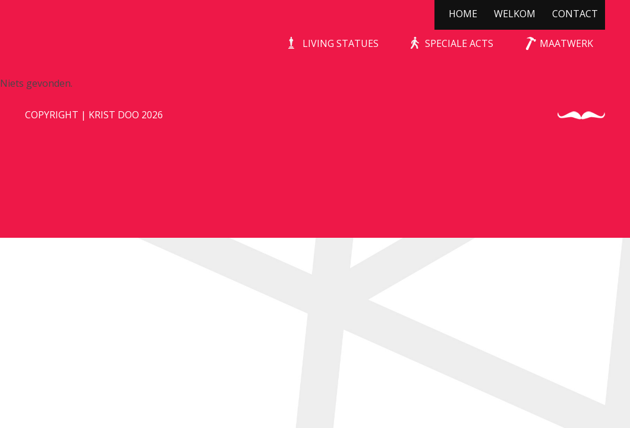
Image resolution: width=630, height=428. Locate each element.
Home (463, 13)
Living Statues (341, 43)
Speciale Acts (459, 43)
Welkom (515, 13)
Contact (575, 13)
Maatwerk (566, 43)
